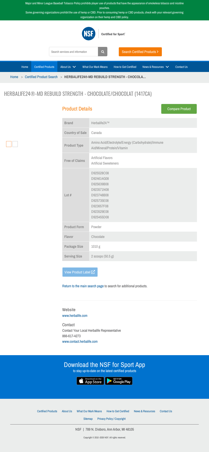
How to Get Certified (125, 67)
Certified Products (44, 67)
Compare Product (179, 108)
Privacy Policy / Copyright (111, 419)
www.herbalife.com (74, 315)
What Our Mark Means (95, 67)
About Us (65, 67)
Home (24, 67)
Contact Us (181, 67)
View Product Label (77, 272)
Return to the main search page (83, 285)
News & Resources (153, 67)
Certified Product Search (41, 76)
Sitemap (88, 419)
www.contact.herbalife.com (80, 341)
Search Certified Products (139, 51)
